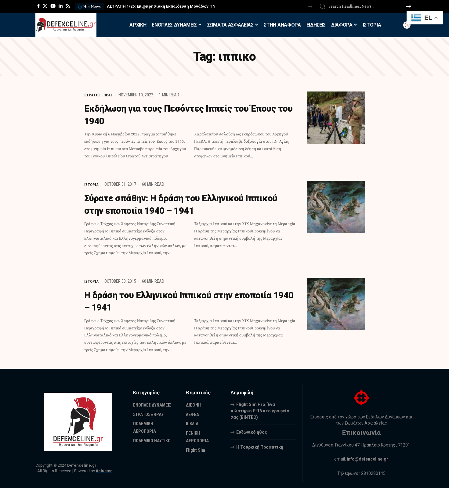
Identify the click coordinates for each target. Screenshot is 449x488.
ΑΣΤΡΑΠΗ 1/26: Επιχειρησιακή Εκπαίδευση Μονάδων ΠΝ (161, 6)
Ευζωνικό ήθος (251, 431)
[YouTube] (53, 6)
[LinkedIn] (60, 6)
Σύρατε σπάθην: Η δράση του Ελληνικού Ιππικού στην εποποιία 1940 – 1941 (172, 204)
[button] (310, 7)
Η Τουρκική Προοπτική (259, 445)
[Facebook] (38, 6)
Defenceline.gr (81, 464)
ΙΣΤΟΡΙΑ (91, 184)
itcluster (104, 470)
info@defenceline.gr (368, 458)
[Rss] (68, 6)
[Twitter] (45, 6)
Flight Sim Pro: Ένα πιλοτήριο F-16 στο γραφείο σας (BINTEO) (259, 409)
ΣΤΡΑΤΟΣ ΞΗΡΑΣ (99, 94)
